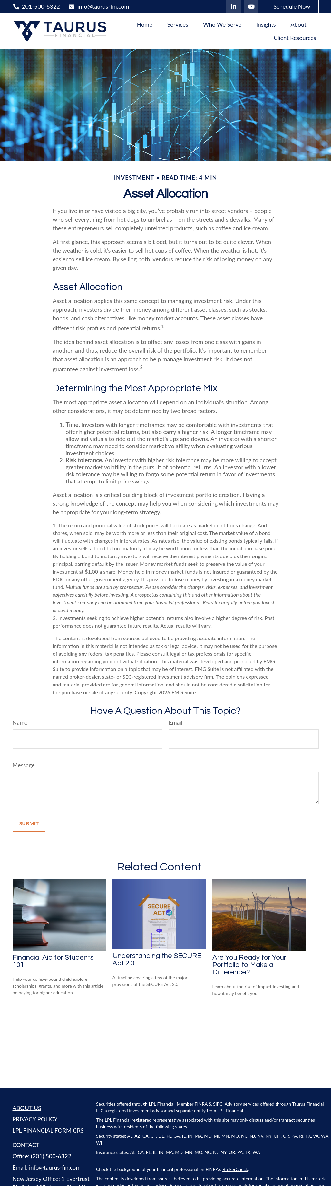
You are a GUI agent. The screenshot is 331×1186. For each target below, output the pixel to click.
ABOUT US (27, 1107)
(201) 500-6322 (51, 1156)
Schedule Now (291, 6)
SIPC (217, 1104)
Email (175, 722)
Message (24, 764)
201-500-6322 (36, 6)
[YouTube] (251, 6)
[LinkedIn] (233, 6)
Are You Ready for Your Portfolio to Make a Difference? (249, 965)
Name (20, 722)
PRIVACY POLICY (35, 1119)
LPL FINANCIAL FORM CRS (48, 1130)
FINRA (202, 1104)
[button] (144, 24)
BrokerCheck (235, 1169)
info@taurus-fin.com (98, 6)
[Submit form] (29, 823)
